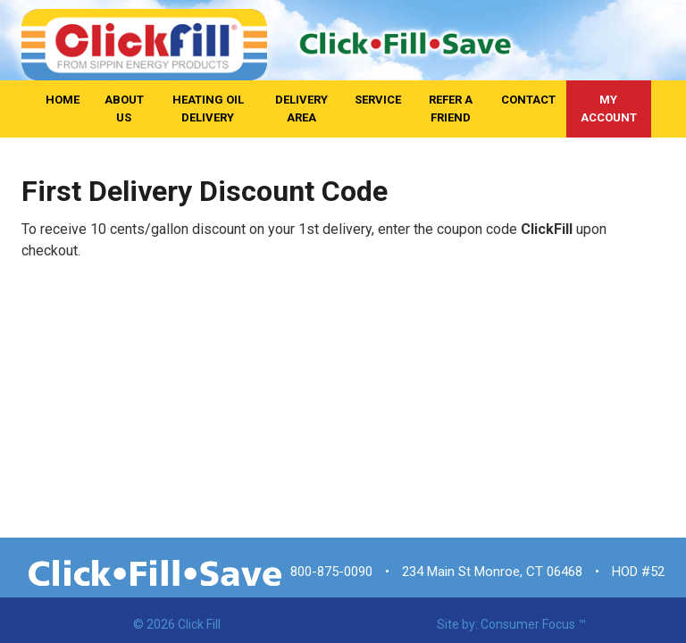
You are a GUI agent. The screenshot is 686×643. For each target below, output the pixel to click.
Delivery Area (301, 108)
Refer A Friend (451, 108)
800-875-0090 (331, 572)
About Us (124, 108)
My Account (609, 108)
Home (62, 99)
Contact (528, 99)
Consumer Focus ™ (533, 624)
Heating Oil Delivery (208, 108)
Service (378, 99)
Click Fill (199, 624)
